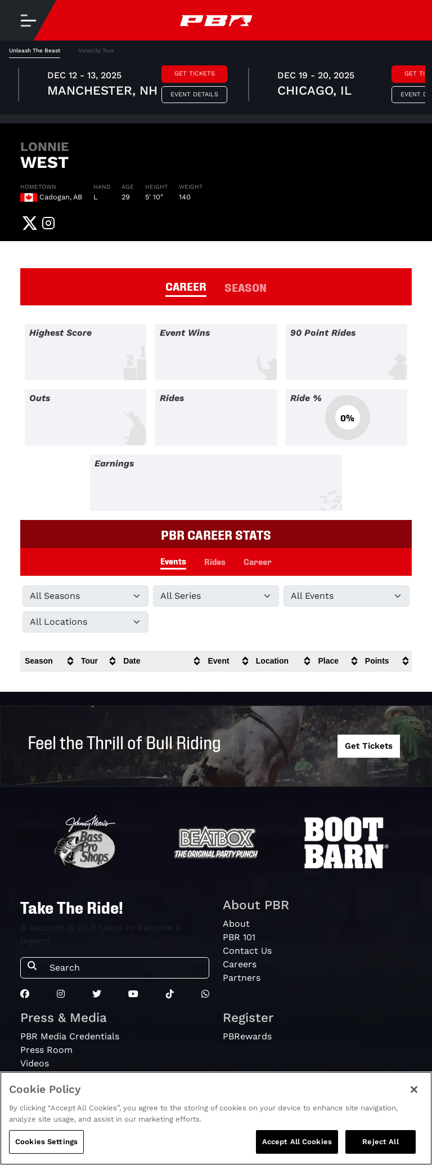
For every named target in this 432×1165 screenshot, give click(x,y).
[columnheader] (48, 661)
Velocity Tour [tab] (96, 50)
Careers (239, 964)
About (236, 923)
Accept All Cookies (297, 1141)
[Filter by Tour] (216, 596)
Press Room (46, 1049)
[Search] (126, 968)
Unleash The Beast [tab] (34, 50)
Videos (34, 1063)
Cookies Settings (46, 1141)
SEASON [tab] (245, 287)
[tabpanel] (216, 86)
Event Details (194, 94)
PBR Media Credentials (69, 1036)
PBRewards (247, 1036)
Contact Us (247, 950)
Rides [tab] (215, 561)
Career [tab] (258, 561)
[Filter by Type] (347, 596)
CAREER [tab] (185, 285)
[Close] (414, 1089)
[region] (216, 1118)
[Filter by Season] (85, 596)
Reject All (380, 1141)
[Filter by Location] (85, 622)
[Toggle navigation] (28, 20)
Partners (241, 977)
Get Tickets (194, 73)
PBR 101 (239, 937)
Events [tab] (173, 560)
